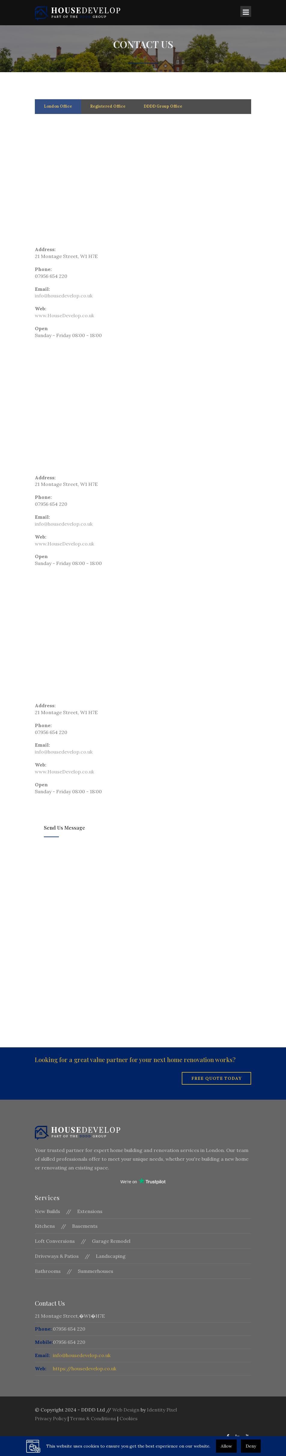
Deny (251, 1446)
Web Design (125, 1410)
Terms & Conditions (93, 1418)
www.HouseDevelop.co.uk (64, 315)
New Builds (47, 1211)
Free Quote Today (216, 1078)
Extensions (89, 1211)
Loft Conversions (55, 1241)
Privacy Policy (50, 1418)
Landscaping (111, 1256)
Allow (226, 1446)
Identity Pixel (162, 1410)
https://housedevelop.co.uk (84, 1368)
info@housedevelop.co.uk (64, 296)
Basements (85, 1226)
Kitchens (45, 1226)
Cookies (129, 1418)
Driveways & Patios (57, 1256)
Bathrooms (48, 1271)
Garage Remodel (111, 1241)
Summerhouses (95, 1271)
